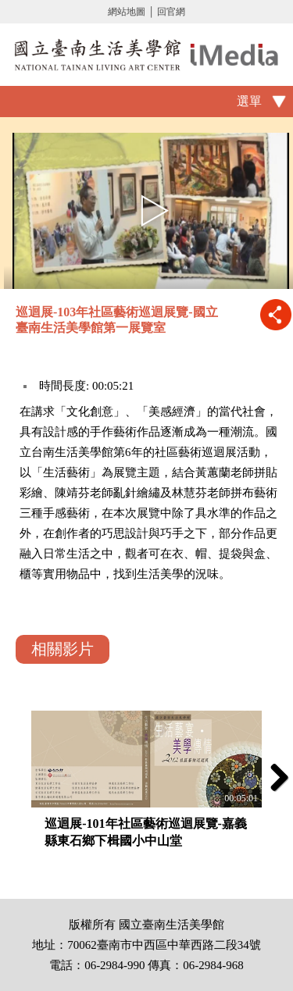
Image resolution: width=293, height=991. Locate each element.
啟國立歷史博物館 (146, 54)
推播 (275, 314)
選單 (249, 101)
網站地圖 (126, 11)
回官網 (171, 11)
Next (273, 777)
